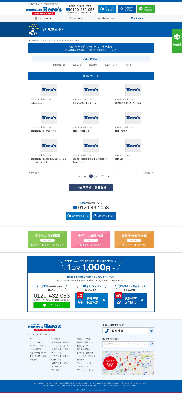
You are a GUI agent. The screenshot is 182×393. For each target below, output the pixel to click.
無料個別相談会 (83, 349)
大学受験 (141, 245)
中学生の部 (56, 353)
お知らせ (77, 65)
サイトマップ (82, 366)
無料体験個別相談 (110, 8)
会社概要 (80, 360)
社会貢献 (33, 360)
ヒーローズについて (38, 346)
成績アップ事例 (83, 339)
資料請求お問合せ (129, 8)
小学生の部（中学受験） (62, 349)
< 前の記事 (34, 173)
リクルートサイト (84, 363)
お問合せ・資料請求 (85, 353)
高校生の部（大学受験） (62, 363)
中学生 (86, 245)
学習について (111, 65)
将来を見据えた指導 (38, 356)
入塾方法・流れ (57, 366)
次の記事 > (148, 173)
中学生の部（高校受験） (62, 356)
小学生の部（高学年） (61, 346)
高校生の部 (56, 360)
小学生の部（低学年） (61, 342)
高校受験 (97, 245)
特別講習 (93, 65)
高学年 (48, 245)
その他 (128, 65)
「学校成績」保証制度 (86, 356)
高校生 (129, 245)
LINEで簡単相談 (148, 8)
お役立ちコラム (83, 346)
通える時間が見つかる (39, 353)
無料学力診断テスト (85, 342)
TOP (30, 339)
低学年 (37, 245)
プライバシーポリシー (86, 370)
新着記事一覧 (59, 65)
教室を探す (55, 370)
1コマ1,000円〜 (36, 349)
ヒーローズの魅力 (35, 342)
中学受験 (59, 245)
